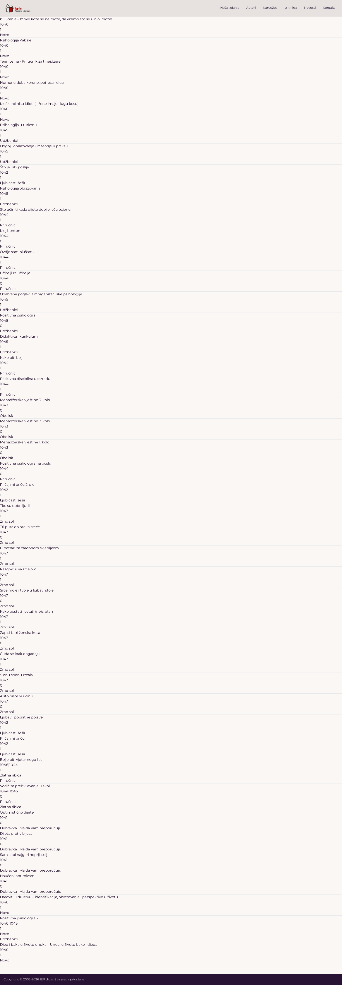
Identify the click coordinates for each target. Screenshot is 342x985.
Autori (251, 8)
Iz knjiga (290, 8)
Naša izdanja (229, 8)
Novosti (310, 8)
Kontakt (329, 8)
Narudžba (270, 8)
